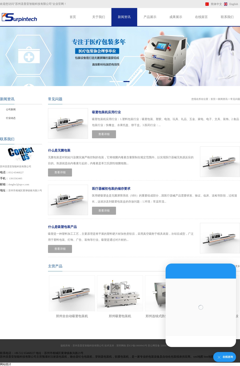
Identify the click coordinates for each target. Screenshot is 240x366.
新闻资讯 (124, 17)
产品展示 (150, 17)
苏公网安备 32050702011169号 (163, 345)
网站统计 (5, 364)
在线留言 (201, 17)
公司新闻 (11, 109)
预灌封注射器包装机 (54, 356)
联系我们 (227, 17)
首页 (73, 17)
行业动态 (11, 118)
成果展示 (175, 17)
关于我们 (98, 17)
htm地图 (209, 356)
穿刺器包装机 (103, 356)
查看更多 (235, 266)
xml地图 (198, 356)
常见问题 (11, 126)
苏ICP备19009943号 (137, 345)
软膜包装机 (122, 356)
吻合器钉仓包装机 (81, 356)
